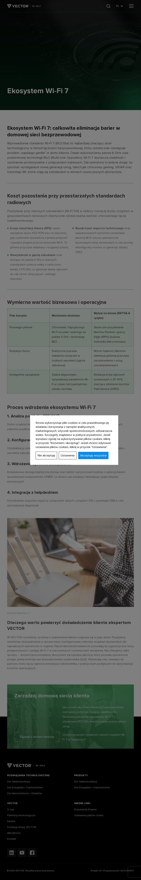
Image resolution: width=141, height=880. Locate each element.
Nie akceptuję (46, 455)
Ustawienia (68, 455)
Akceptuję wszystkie (93, 455)
